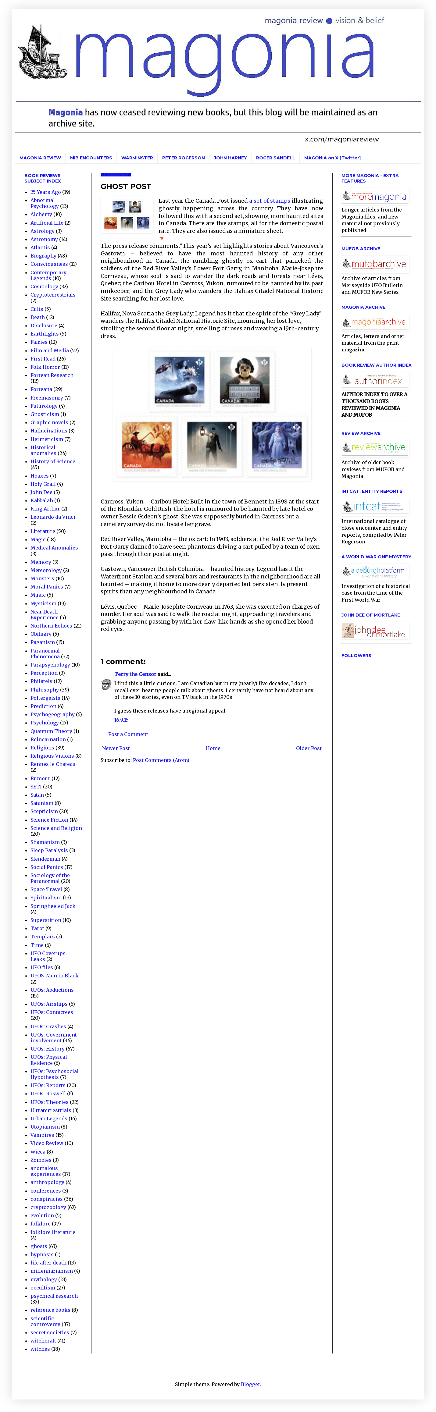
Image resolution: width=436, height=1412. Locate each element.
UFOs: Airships (49, 1004)
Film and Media (49, 350)
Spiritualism (46, 898)
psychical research (54, 1296)
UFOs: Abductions (52, 990)
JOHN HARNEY (230, 158)
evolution (42, 1215)
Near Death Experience (44, 615)
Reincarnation (48, 739)
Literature (42, 531)
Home (213, 748)
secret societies (49, 1332)
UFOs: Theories (49, 1102)
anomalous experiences (45, 1171)
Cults (36, 309)
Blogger (250, 1384)
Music (38, 595)
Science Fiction (49, 820)
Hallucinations (48, 431)
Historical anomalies (43, 450)
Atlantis (40, 247)
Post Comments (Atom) (161, 760)
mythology (43, 1279)
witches (40, 1349)
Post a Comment (128, 734)
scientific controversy (45, 1321)
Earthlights (44, 334)
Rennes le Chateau (53, 764)
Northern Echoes (51, 626)
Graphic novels (49, 422)
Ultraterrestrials (50, 1110)
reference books (50, 1310)
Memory (40, 562)
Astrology (42, 231)
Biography (43, 256)
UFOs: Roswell (48, 1093)
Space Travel (46, 889)
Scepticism (44, 811)
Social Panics (46, 867)
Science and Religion (56, 828)
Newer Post (116, 748)
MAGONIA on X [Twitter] (332, 158)
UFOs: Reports (48, 1085)
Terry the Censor (135, 674)
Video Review (46, 1143)
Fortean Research (51, 375)
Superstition (45, 920)
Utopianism (45, 1127)
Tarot (37, 928)
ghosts (38, 1246)
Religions (42, 748)
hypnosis (42, 1254)
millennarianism (51, 1271)
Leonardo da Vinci (52, 517)
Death (37, 317)
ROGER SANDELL (275, 158)
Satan (37, 795)
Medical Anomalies (54, 548)
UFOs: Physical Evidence (48, 1060)
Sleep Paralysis (49, 850)
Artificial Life (46, 223)
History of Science (52, 461)
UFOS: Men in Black (54, 976)
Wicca (37, 1152)
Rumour (40, 778)
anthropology (47, 1182)
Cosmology (44, 286)
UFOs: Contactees (51, 1012)
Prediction (43, 706)
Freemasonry (46, 398)
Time (37, 945)
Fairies (39, 342)
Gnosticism (44, 414)
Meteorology (46, 570)
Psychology (44, 723)
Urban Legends (48, 1118)
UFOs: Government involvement (53, 1038)
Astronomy (44, 239)
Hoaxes (39, 476)
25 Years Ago (45, 192)
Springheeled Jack (53, 906)
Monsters (42, 578)
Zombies (41, 1160)
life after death (48, 1263)
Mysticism (43, 603)
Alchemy (41, 214)
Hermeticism (46, 439)
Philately (41, 681)
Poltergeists (45, 698)
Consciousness (49, 264)
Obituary (41, 634)
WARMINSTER (137, 158)
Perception (44, 673)
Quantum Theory (51, 731)
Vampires (42, 1135)
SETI (36, 787)
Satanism (41, 803)
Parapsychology (50, 665)
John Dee (41, 492)
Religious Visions (52, 756)
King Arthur (45, 509)
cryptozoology (48, 1207)
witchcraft (43, 1341)
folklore (40, 1224)
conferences (45, 1191)
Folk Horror (45, 367)
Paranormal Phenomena (45, 654)
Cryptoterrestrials (53, 295)
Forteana (41, 389)
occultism (42, 1288)
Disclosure (43, 325)
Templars (42, 937)
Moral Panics (46, 587)
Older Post (309, 748)
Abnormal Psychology (44, 203)
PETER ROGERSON (183, 158)
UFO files (41, 967)
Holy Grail (43, 484)
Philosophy (44, 690)
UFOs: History (47, 1049)
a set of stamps (270, 200)
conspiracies (46, 1199)
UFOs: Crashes (48, 1026)
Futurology (44, 406)
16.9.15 (121, 720)
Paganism (42, 642)
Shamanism (45, 842)
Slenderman (45, 859)
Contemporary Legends (48, 275)
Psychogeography (52, 714)
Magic (38, 539)
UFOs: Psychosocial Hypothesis (54, 1074)
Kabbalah (41, 500)
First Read (42, 359)
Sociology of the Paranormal (50, 878)
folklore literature (52, 1232)
